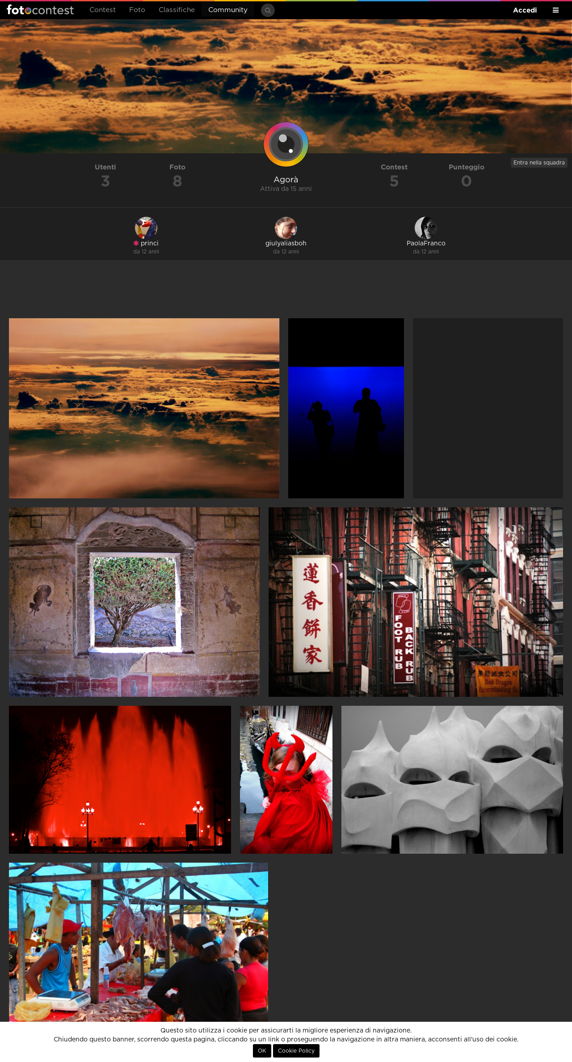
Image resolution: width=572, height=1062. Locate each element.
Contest (102, 10)
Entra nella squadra (539, 162)
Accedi (525, 10)
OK (262, 1051)
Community (228, 10)
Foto (137, 10)
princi (146, 243)
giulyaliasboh (286, 243)
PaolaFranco (426, 243)
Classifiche (177, 10)
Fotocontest (40, 9)
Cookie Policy (296, 1051)
